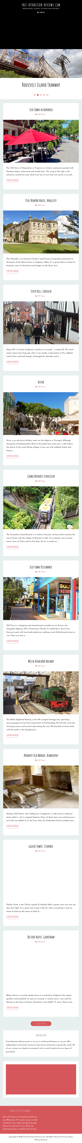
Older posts (40, 1023)
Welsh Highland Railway (41, 661)
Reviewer (44, 1140)
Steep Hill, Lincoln (41, 291)
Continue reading (12, 181)
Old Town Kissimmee (41, 567)
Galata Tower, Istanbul (41, 846)
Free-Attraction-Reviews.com (41, 4)
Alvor (41, 381)
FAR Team (41, 114)
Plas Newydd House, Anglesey (41, 200)
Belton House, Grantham (41, 936)
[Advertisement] (41, 31)
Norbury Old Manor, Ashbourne (41, 755)
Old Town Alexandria (41, 109)
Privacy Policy (67, 1137)
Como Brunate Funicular (41, 476)
